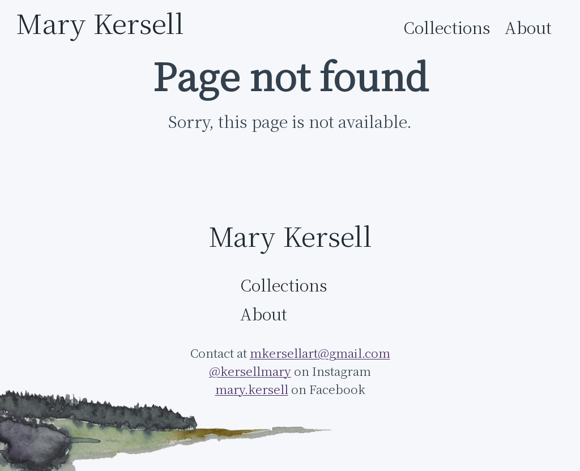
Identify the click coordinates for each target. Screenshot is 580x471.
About (528, 27)
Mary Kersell (100, 22)
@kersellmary (250, 371)
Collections (447, 27)
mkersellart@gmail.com (320, 353)
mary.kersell (251, 389)
